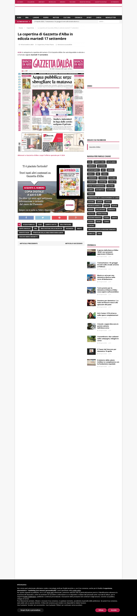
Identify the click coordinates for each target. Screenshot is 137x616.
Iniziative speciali (85, 2)
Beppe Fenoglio (25, 228)
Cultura (66, 17)
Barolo (91, 174)
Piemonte (111, 210)
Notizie (56, 17)
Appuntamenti (93, 170)
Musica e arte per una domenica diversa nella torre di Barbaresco (106, 277)
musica (90, 210)
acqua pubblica (28, 224)
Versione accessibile (65, 45)
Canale (104, 174)
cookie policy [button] (76, 590)
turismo (91, 225)
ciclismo (112, 178)
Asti (103, 170)
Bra (26, 17)
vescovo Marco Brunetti (28, 237)
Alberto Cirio (99, 162)
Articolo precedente (29, 243)
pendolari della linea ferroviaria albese (48, 233)
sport (98, 222)
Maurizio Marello (94, 206)
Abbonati (42, 2)
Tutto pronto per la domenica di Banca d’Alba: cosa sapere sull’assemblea (108, 290)
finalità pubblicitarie (29, 597)
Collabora (30, 2)
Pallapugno (100, 210)
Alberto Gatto (50, 224)
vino (99, 233)
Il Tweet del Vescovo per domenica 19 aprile (106, 350)
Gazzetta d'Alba (94, 147)
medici (79, 228)
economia (110, 190)
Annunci (62, 2)
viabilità (91, 233)
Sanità (114, 218)
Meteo (106, 206)
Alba (19, 17)
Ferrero (91, 194)
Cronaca (78, 17)
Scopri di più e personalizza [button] (30, 610)
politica (91, 214)
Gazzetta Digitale (101, 2)
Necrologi (52, 2)
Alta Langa (111, 162)
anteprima (102, 166)
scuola (90, 222)
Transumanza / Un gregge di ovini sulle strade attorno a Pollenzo (108, 265)
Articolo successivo (73, 243)
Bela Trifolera (65, 224)
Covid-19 (112, 182)
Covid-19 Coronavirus (96, 186)
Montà (114, 206)
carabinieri (92, 178)
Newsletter (111, 17)
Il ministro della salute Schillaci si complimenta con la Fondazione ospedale (108, 362)
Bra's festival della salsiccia (51, 228)
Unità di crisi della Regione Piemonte (102, 229)
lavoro (108, 202)
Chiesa (98, 17)
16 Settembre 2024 (26, 45)
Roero (45, 17)
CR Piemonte (115, 2)
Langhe (36, 17)
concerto (92, 182)
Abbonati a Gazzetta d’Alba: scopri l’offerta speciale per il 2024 (41, 155)
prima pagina (102, 214)
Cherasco (102, 178)
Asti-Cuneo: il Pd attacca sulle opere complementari (107, 314)
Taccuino (72, 2)
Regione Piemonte (94, 218)
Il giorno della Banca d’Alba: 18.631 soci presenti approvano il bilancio (107, 252)
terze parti (50, 592)
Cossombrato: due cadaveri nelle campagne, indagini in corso (108, 338)
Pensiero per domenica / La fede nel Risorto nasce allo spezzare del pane (107, 302)
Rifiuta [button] (101, 610)
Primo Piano (49, 45)
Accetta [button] (113, 610)
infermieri (69, 228)
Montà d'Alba (24, 233)
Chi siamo (20, 2)
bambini (110, 170)
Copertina (41, 45)
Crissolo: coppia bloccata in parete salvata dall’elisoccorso (107, 326)
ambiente (91, 166)
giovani (91, 202)
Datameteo (100, 190)
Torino (106, 222)
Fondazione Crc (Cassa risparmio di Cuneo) (104, 198)
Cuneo (90, 190)
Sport (89, 17)
